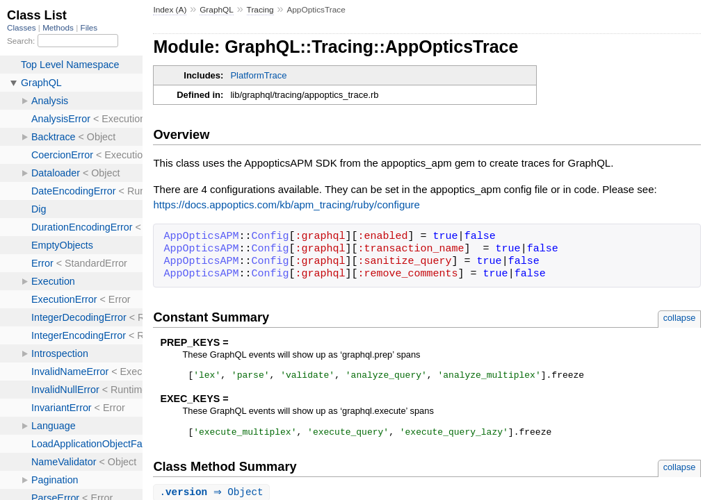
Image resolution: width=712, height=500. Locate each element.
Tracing (260, 10)
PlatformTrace (258, 75)
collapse (679, 317)
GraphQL (217, 10)
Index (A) (169, 10)
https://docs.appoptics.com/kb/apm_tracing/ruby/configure (286, 204)
